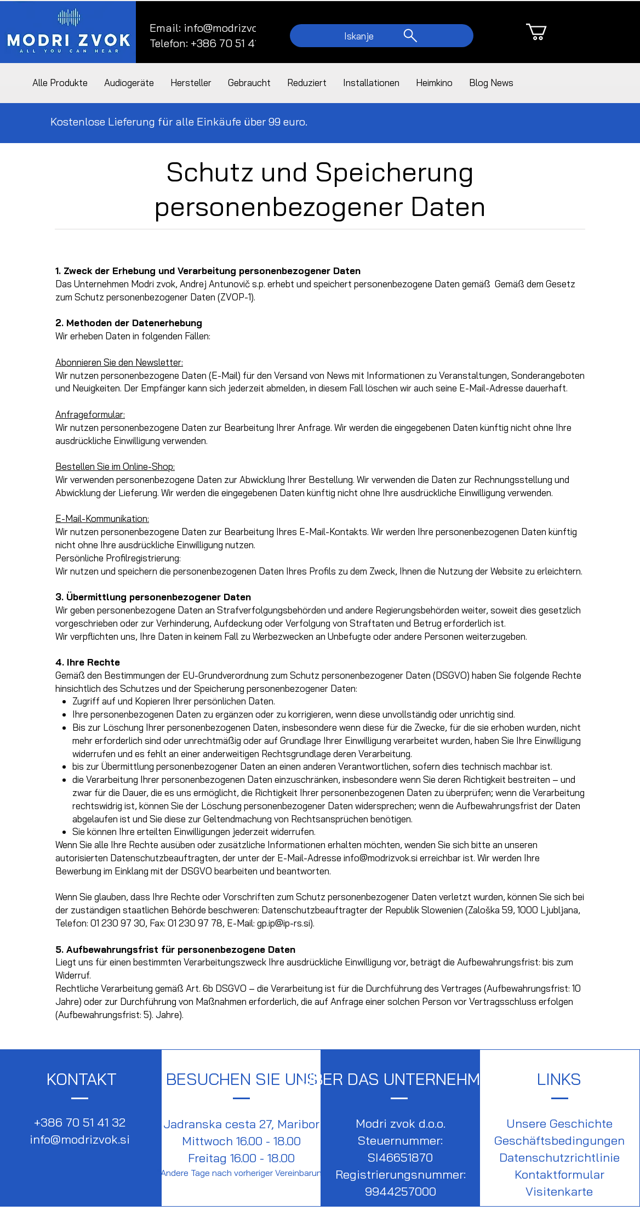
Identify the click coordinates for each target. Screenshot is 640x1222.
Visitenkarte (559, 1191)
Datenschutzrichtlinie (559, 1157)
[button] (546, 32)
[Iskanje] (381, 35)
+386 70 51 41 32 (79, 1122)
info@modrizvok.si (229, 28)
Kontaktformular (559, 1174)
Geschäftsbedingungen (559, 1140)
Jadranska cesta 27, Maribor (241, 1124)
